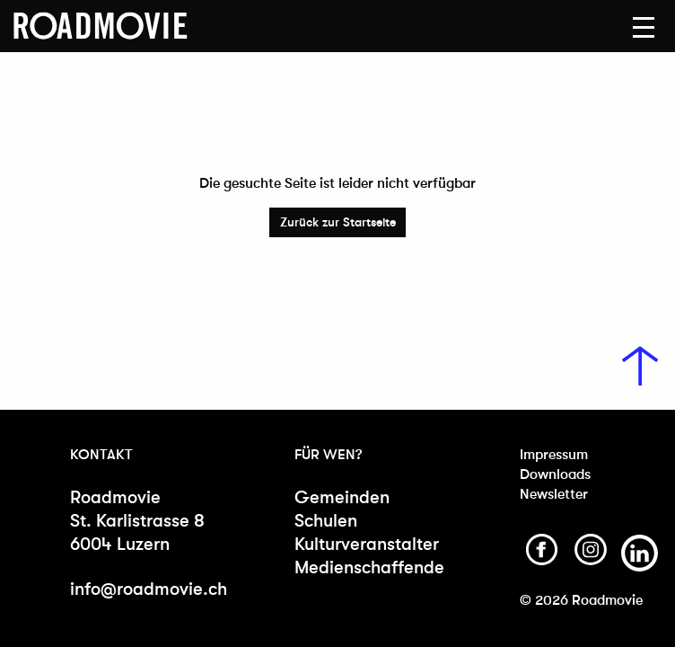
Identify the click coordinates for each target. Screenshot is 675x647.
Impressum (554, 454)
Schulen (325, 520)
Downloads (555, 474)
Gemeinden (342, 497)
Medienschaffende (365, 567)
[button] (643, 28)
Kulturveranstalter (365, 544)
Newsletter (554, 493)
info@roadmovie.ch (148, 589)
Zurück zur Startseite (338, 222)
